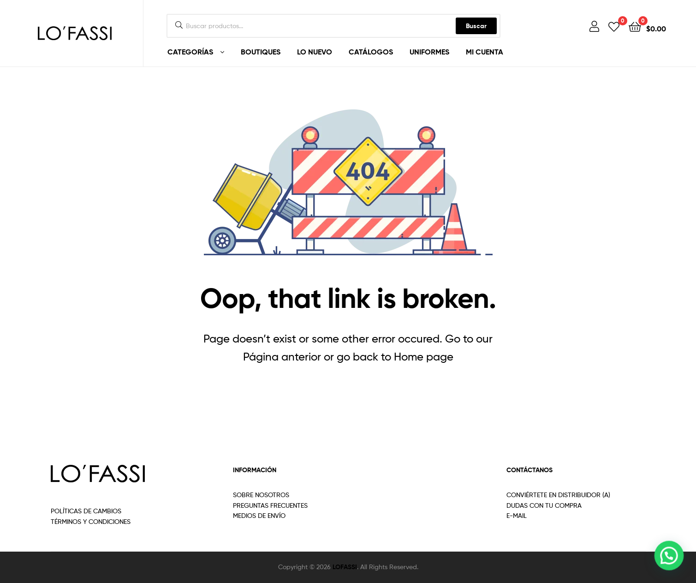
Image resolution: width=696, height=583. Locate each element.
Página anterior (282, 356)
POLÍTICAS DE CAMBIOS (86, 511)
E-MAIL (516, 515)
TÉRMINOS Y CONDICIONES (91, 521)
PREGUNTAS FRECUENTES (270, 505)
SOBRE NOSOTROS (261, 495)
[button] (669, 557)
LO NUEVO (314, 51)
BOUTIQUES (260, 51)
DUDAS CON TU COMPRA (544, 505)
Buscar (476, 26)
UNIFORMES (429, 51)
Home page (423, 356)
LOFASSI (345, 567)
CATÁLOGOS (371, 51)
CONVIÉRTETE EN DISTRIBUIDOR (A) (558, 495)
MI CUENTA (484, 51)
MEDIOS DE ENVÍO (259, 515)
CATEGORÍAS (190, 51)
